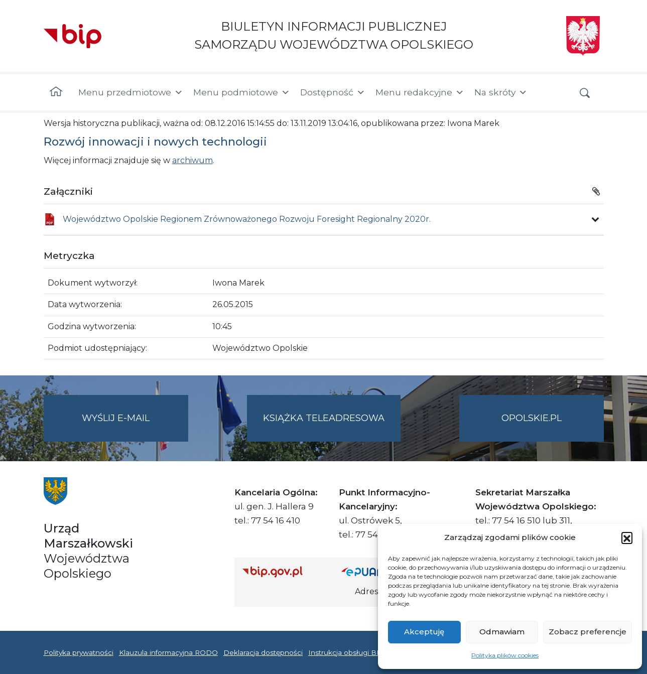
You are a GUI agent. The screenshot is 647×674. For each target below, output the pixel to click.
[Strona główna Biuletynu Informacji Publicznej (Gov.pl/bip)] (284, 571)
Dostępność (332, 92)
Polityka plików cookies (505, 655)
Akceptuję (424, 631)
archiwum (192, 160)
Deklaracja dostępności (263, 652)
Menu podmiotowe (241, 92)
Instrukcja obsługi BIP (346, 652)
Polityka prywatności (78, 652)
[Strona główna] (56, 92)
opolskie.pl (531, 418)
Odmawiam (502, 631)
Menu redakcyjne (419, 92)
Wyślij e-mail (135, 426)
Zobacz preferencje (587, 631)
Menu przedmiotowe (130, 92)
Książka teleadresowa (323, 418)
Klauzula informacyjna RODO (168, 652)
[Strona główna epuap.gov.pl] (374, 571)
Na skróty (501, 92)
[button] (627, 537)
